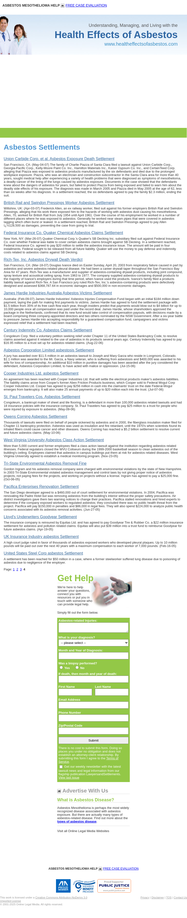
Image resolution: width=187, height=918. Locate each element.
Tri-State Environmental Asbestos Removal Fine (45, 463)
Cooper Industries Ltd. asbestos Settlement (41, 373)
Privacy (144, 898)
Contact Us (180, 898)
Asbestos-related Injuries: (77, 620)
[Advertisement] (93, 91)
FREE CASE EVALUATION (86, 5)
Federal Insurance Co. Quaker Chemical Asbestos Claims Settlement (63, 233)
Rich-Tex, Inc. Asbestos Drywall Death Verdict (43, 260)
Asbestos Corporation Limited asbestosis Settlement (49, 350)
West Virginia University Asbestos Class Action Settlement (54, 440)
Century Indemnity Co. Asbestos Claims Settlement (48, 330)
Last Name (103, 688)
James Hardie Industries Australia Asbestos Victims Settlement (58, 293)
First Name (66, 688)
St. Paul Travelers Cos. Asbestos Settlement (42, 397)
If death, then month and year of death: (87, 675)
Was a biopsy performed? (77, 665)
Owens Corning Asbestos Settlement (35, 416)
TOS (168, 898)
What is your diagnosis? (76, 639)
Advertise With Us (85, 792)
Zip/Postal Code (70, 727)
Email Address (69, 701)
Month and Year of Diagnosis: (80, 652)
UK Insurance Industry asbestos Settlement (41, 537)
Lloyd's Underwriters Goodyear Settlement (40, 517)
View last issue (68, 779)
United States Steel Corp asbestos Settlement (43, 553)
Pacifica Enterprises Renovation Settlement (41, 487)
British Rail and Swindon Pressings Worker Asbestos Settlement (59, 203)
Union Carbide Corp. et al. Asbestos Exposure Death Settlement (59, 159)
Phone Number (69, 714)
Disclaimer (157, 898)
